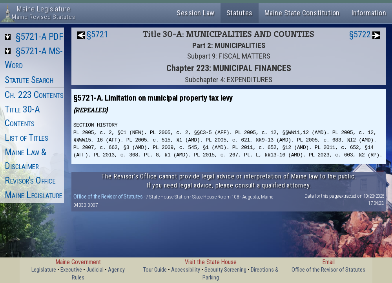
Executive (71, 269)
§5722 (360, 34)
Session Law (196, 13)
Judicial (95, 269)
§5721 (97, 34)
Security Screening (225, 269)
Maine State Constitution (302, 13)
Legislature (43, 269)
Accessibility (185, 269)
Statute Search (29, 79)
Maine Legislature (33, 194)
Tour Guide (155, 269)
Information (369, 13)
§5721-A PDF (40, 36)
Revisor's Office (30, 180)
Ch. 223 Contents (34, 94)
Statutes (239, 13)
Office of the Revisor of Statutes (108, 196)
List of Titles (26, 137)
